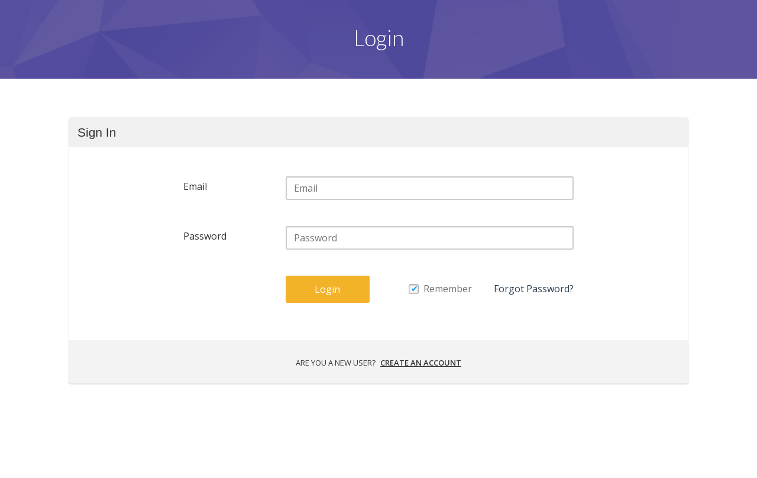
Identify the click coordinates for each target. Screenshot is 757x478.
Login (327, 289)
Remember (447, 288)
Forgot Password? (534, 288)
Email (195, 186)
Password (205, 236)
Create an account (420, 362)
